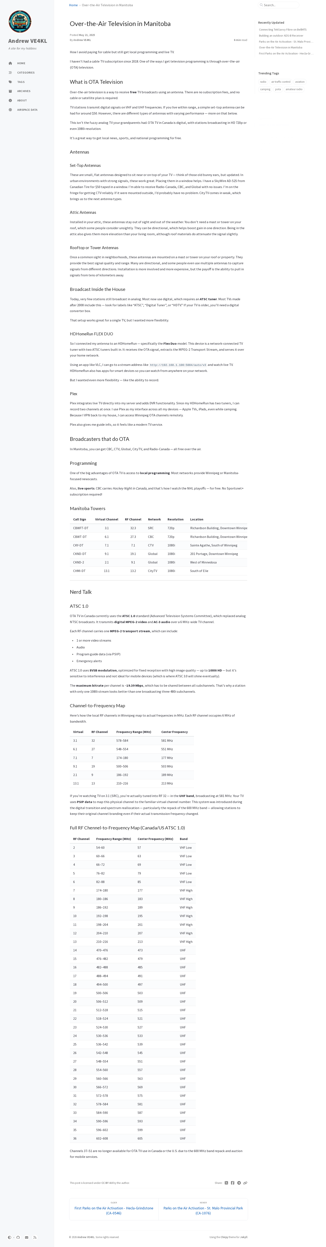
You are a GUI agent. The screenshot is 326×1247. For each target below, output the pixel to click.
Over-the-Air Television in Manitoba (280, 47)
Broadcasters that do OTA (274, 136)
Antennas (267, 124)
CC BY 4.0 (107, 1183)
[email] (27, 1237)
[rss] (35, 1237)
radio (263, 82)
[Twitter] (226, 1183)
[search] (280, 5)
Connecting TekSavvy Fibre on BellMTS (283, 29)
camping (265, 89)
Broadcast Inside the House (278, 130)
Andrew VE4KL (27, 40)
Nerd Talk (264, 143)
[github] (18, 1237)
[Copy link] (245, 1183)
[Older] (114, 1209)
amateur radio (294, 89)
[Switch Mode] (9, 1237)
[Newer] (203, 1209)
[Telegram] (239, 1183)
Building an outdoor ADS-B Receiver (281, 35)
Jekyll (243, 1237)
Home (73, 5)
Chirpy (224, 1237)
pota (278, 89)
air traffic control (280, 82)
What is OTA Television (274, 118)
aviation (300, 82)
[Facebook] (232, 1183)
